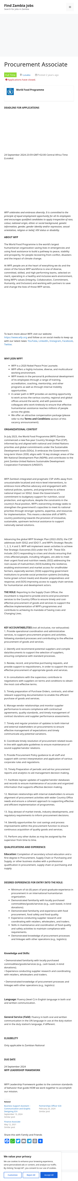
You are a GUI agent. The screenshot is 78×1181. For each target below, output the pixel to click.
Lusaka (26, 74)
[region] (30, 1166)
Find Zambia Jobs (19, 5)
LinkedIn (43, 340)
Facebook (67, 340)
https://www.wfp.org (15, 337)
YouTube (32, 340)
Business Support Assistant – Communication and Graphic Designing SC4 (17, 1109)
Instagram (55, 340)
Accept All (48, 1175)
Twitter (8, 344)
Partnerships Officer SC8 (50, 1106)
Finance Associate (12, 1121)
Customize (13, 1175)
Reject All (31, 1175)
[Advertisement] (39, 36)
